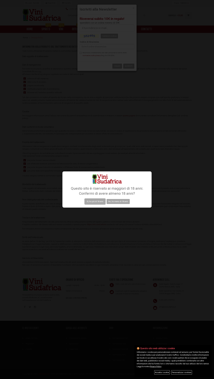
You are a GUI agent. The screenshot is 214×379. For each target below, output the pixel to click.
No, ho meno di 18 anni (118, 201)
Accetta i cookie (162, 372)
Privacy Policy (155, 366)
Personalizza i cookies (181, 372)
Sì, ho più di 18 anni (95, 201)
